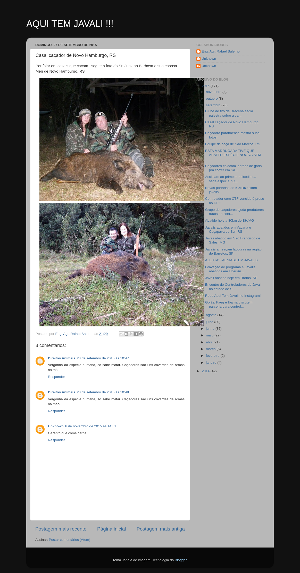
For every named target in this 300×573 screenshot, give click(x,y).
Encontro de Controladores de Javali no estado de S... (233, 287)
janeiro (211, 362)
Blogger (181, 560)
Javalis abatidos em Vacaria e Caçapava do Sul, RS (228, 229)
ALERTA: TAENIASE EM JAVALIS (231, 260)
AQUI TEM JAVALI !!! (69, 24)
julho (210, 322)
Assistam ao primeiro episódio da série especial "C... (230, 179)
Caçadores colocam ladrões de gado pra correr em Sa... (233, 168)
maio (210, 335)
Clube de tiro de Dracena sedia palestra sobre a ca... (229, 113)
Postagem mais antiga (161, 529)
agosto (211, 315)
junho (210, 329)
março (211, 349)
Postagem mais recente (60, 529)
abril (209, 342)
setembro (213, 105)
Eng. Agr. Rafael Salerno (221, 51)
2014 (206, 371)
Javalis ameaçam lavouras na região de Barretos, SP (233, 251)
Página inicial (111, 529)
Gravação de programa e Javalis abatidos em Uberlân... (230, 269)
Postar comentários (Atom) (69, 540)
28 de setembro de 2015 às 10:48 (103, 392)
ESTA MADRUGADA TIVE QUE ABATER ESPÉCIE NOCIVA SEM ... (233, 155)
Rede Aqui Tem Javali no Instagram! (233, 296)
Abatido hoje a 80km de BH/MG (229, 220)
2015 (206, 86)
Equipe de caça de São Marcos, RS (232, 144)
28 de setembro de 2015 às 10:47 (103, 358)
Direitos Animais (61, 358)
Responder (56, 377)
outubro (212, 98)
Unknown (56, 426)
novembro (214, 92)
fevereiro (213, 356)
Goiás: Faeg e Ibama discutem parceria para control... (229, 304)
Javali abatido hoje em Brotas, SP (231, 278)
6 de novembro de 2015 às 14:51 (90, 426)
